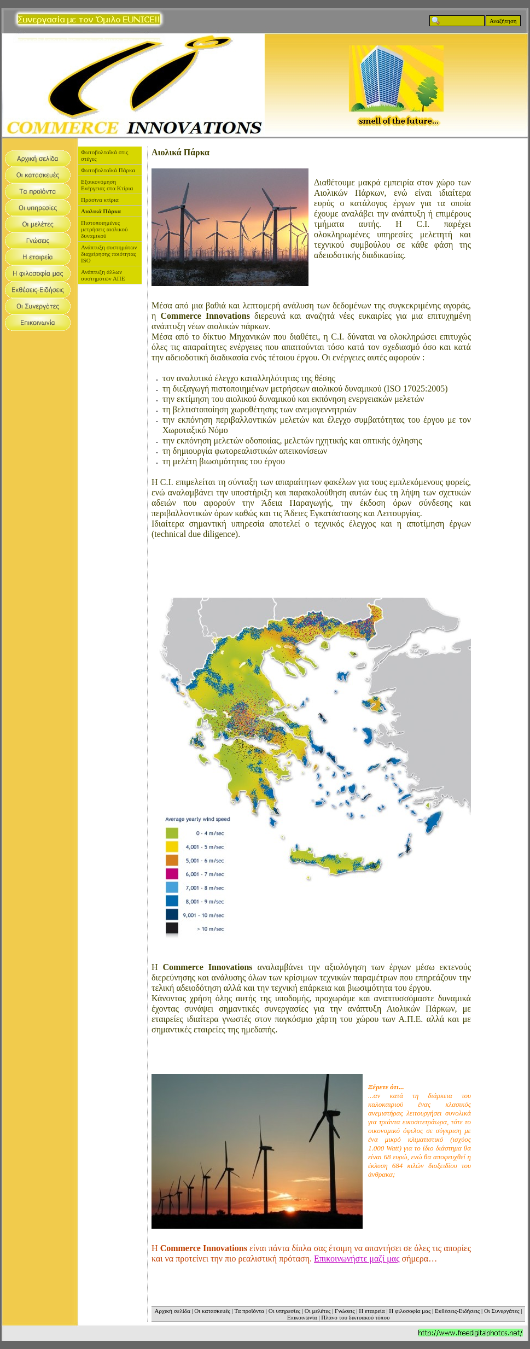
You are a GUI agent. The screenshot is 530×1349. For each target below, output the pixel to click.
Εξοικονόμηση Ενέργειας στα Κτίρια (107, 184)
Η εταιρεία (372, 1310)
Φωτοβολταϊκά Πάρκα (108, 170)
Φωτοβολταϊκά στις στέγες (104, 155)
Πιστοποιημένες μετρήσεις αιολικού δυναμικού (104, 229)
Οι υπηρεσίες (284, 1310)
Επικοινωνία (302, 1317)
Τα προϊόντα (249, 1310)
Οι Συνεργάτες (502, 1310)
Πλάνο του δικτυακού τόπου (355, 1317)
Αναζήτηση (503, 20)
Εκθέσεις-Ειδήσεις (457, 1310)
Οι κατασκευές (212, 1310)
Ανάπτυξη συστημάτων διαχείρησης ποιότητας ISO (109, 254)
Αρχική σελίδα (172, 1310)
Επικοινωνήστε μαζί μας (357, 1258)
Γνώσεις (344, 1310)
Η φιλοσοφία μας (409, 1310)
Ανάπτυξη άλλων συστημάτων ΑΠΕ (103, 275)
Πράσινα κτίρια (100, 199)
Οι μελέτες (318, 1310)
